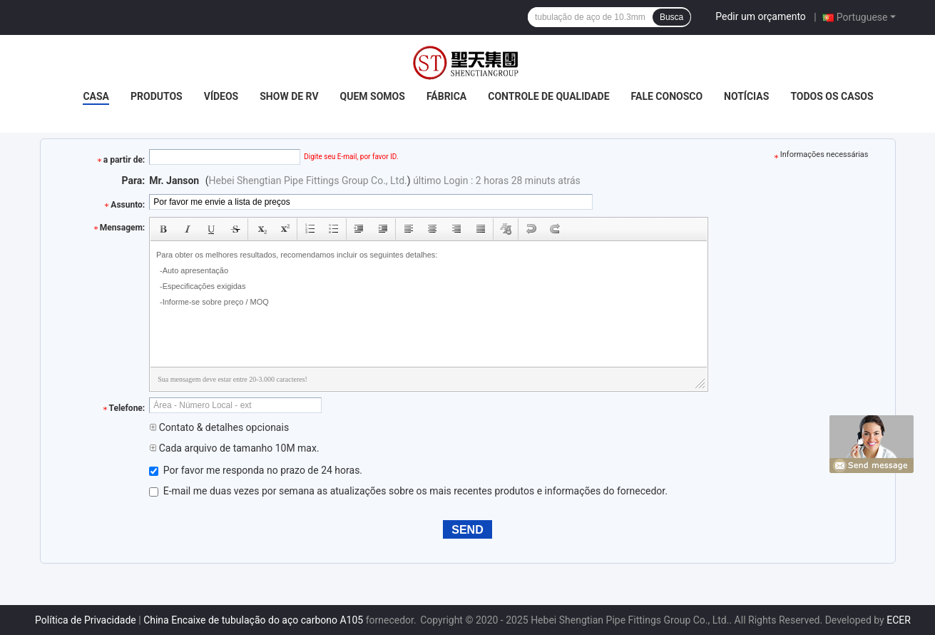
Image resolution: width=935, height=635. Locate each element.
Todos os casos (831, 96)
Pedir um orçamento (760, 16)
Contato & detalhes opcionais (219, 427)
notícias (746, 96)
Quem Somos (372, 96)
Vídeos (221, 96)
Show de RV (289, 96)
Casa (96, 96)
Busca (671, 17)
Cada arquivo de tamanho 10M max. (234, 448)
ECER (899, 620)
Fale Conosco (667, 96)
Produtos (157, 96)
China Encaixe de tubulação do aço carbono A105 (253, 620)
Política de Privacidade (85, 620)
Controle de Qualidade (548, 96)
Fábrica (446, 96)
